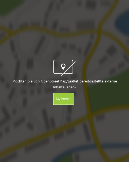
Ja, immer (63, 98)
